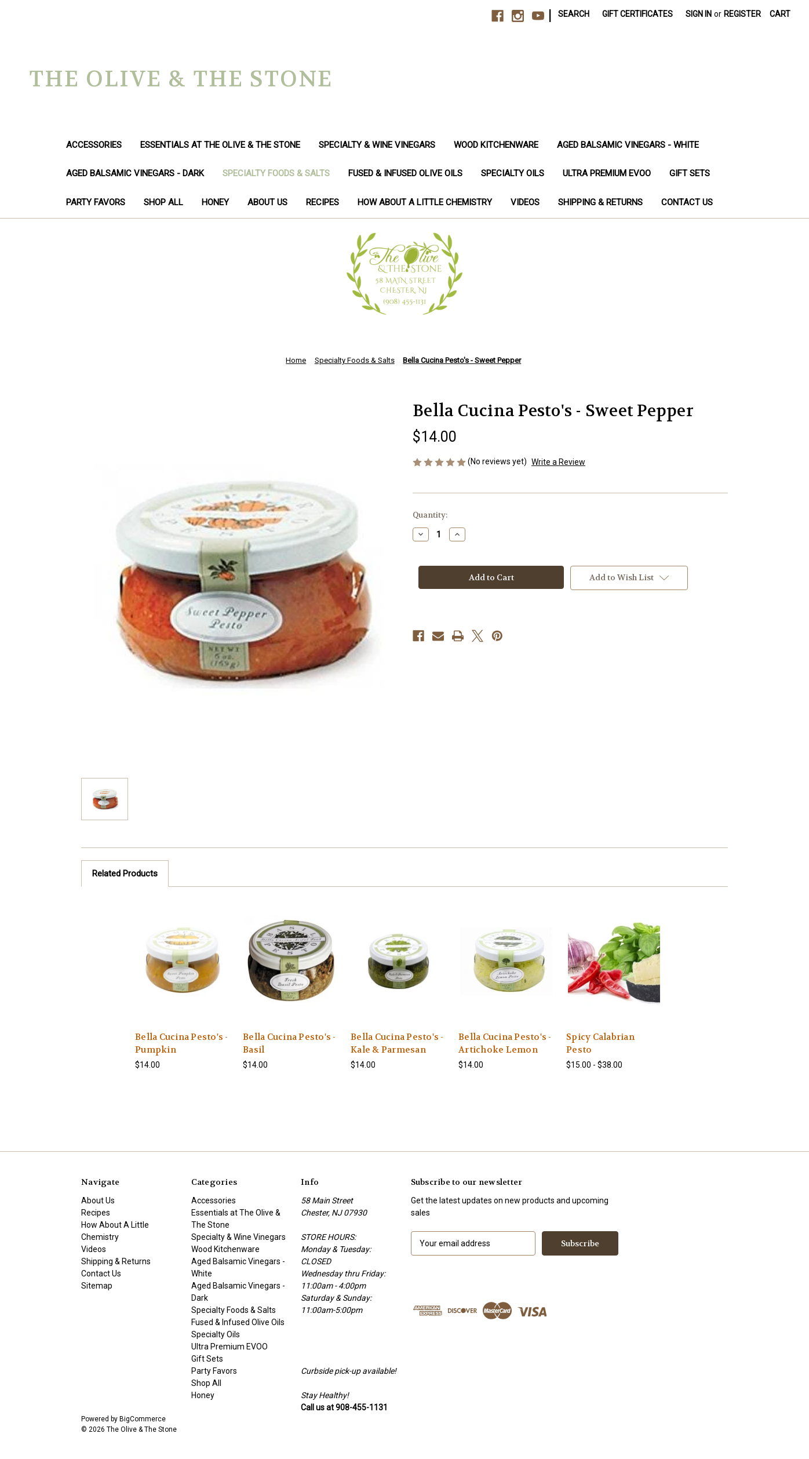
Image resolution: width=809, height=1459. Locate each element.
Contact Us (687, 202)
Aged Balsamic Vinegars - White (628, 145)
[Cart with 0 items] (780, 14)
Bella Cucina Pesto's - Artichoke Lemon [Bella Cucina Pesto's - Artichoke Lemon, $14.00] (505, 1043)
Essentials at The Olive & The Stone (220, 145)
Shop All (163, 202)
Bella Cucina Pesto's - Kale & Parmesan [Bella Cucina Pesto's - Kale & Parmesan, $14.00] (397, 1043)
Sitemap (96, 1285)
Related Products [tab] (125, 873)
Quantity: (430, 515)
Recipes (322, 202)
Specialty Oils (512, 173)
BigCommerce (142, 1419)
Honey (215, 202)
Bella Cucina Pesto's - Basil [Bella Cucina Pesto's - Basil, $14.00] (289, 1043)
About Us (267, 202)
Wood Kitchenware (496, 145)
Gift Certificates (637, 14)
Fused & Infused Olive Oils (405, 173)
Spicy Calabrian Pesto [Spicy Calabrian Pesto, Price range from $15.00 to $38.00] (600, 1043)
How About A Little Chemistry (425, 202)
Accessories (94, 145)
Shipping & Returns (600, 202)
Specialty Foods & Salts (276, 173)
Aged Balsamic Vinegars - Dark (135, 173)
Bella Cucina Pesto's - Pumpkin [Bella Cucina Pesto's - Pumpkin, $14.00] (181, 1043)
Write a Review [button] (558, 462)
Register (742, 14)
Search (573, 14)
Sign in (699, 14)
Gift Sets (689, 173)
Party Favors (95, 202)
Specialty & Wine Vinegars (377, 145)
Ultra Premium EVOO (607, 173)
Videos (525, 202)
